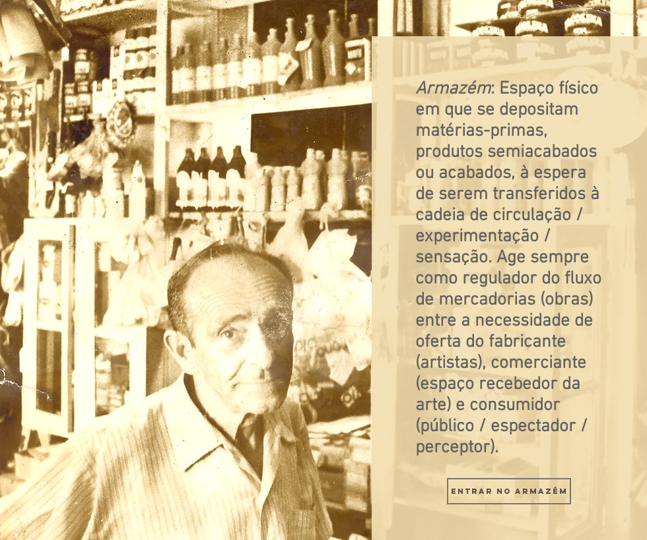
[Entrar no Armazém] (509, 491)
